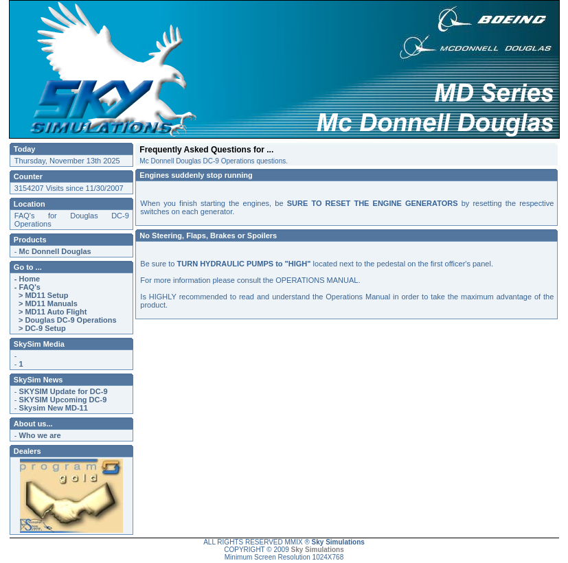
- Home (27, 279)
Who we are (40, 435)
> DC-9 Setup (40, 328)
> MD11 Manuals (46, 303)
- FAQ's (27, 287)
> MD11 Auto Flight (50, 312)
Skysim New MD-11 (53, 408)
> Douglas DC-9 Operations (65, 320)
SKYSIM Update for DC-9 (63, 391)
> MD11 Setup (41, 295)
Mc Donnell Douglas (55, 251)
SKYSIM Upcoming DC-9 (63, 399)
